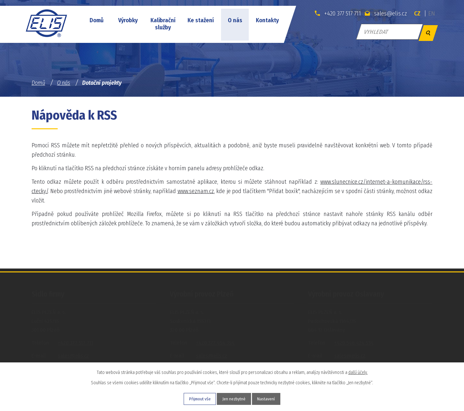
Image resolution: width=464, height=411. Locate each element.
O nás (235, 20)
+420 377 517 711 (334, 13)
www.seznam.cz (196, 191)
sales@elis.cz (384, 13)
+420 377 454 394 (215, 342)
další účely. (358, 371)
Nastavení (270, 398)
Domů (96, 20)
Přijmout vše (195, 398)
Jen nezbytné (234, 398)
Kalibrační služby (163, 24)
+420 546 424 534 (353, 342)
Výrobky (128, 20)
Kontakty (267, 20)
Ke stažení (201, 20)
